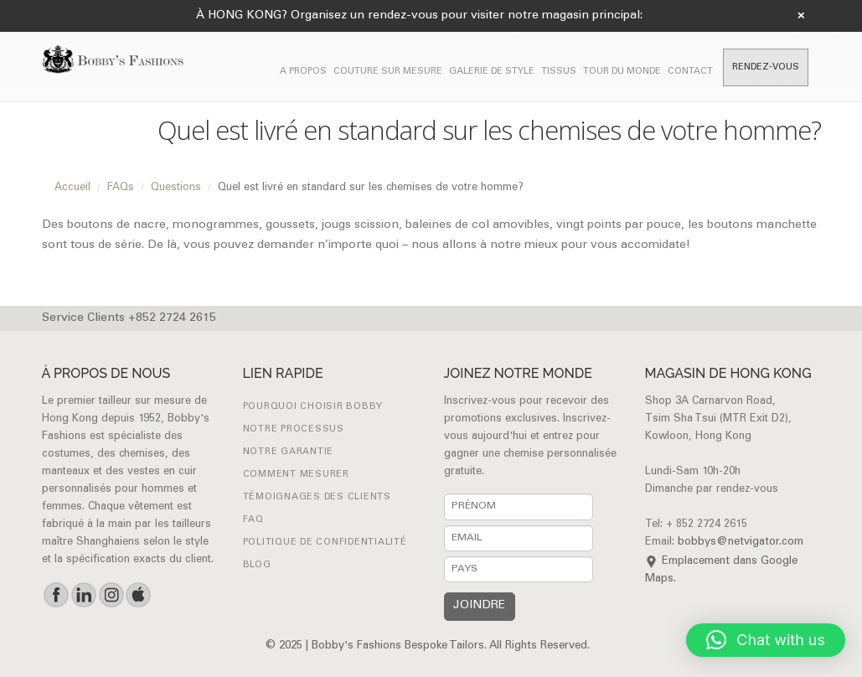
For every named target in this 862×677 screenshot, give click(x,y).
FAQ (253, 520)
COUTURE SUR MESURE (387, 71)
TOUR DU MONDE (622, 71)
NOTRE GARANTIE (288, 452)
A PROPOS (303, 71)
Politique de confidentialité (325, 542)
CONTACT (690, 71)
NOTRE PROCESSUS (293, 429)
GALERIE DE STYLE (491, 71)
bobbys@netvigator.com (740, 542)
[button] (765, 640)
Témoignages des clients (317, 497)
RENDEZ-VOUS (765, 67)
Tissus (558, 71)
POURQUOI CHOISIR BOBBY (313, 406)
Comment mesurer (296, 474)
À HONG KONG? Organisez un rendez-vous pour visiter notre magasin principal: (419, 16)
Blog (257, 565)
